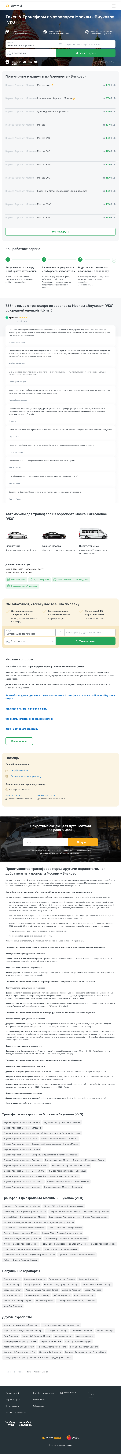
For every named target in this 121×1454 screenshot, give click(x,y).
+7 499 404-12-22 (46, 795)
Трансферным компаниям (43, 1393)
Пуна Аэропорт (11, 1336)
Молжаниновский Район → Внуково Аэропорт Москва (29, 1254)
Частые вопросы (12, 1406)
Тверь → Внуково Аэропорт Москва (65, 1227)
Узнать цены (86, 53)
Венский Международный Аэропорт (61, 1284)
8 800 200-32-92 (14, 795)
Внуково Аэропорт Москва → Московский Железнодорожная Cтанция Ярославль (42, 1133)
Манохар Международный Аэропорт (21, 1325)
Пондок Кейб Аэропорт (50, 1352)
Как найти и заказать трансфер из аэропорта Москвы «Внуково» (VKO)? (45, 666)
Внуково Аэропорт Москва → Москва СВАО (24, 1171)
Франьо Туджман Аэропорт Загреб (41, 1290)
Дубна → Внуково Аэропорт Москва (20, 1260)
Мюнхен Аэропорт (12, 1295)
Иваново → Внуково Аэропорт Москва (22, 1206)
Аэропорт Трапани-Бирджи (78, 1341)
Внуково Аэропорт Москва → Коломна (59, 1138)
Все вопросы (19, 741)
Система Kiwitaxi (12, 1393)
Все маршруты (60, 231)
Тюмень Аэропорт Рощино (62, 1279)
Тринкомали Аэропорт (82, 1330)
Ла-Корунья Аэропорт (57, 1330)
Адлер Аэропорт (32, 1284)
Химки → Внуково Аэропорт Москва (21, 1244)
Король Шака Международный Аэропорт (23, 1330)
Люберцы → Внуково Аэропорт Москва (22, 1238)
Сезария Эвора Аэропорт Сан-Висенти (61, 1325)
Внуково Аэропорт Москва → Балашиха (22, 1127)
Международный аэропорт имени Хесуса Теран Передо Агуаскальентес (38, 1357)
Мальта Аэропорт (12, 1284)
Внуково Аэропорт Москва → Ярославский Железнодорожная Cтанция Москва (41, 1144)
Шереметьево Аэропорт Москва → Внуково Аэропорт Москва (78, 1217)
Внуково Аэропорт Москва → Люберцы (67, 1171)
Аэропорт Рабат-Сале (51, 1341)
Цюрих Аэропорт (93, 1290)
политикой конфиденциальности (67, 853)
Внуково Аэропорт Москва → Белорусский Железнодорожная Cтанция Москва (41, 1176)
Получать (83, 842)
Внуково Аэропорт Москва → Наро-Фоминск (68, 1181)
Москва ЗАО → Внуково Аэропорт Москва (62, 1233)
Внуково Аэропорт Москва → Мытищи (22, 1187)
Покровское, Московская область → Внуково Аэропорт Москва (79, 1211)
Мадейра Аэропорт (13, 1306)
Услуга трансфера (13, 1399)
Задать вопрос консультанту (26, 776)
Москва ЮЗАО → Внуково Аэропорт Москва (24, 1217)
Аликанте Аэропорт (71, 1290)
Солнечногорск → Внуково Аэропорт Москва (66, 1238)
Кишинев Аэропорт (88, 1279)
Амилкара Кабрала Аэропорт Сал (19, 1352)
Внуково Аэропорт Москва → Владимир (63, 1187)
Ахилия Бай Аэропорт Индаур (36, 1336)
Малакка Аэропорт (63, 1336)
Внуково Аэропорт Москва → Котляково (71, 1165)
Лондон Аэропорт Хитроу (37, 1295)
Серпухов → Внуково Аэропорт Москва (22, 1249)
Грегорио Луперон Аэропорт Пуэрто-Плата (85, 1352)
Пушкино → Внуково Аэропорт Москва (77, 1254)
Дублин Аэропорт (61, 1295)
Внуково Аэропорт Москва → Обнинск (22, 1122)
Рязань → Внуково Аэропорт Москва (21, 1233)
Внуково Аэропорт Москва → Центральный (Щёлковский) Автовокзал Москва (40, 1154)
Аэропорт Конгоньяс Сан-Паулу (19, 1346)
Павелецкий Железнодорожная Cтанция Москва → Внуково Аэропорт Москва (79, 1244)
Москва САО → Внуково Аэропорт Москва (63, 1206)
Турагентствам (39, 1399)
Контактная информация (16, 1412)
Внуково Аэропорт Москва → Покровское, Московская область (74, 1160)
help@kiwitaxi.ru (19, 770)
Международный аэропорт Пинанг (20, 1341)
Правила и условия (64, 1445)
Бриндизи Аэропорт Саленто (84, 1346)
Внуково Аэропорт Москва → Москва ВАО (23, 1181)
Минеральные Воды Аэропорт (96, 1284)
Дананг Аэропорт (12, 1279)
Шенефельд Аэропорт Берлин (18, 1300)
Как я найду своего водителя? (22, 729)
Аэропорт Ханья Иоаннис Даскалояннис (76, 1300)
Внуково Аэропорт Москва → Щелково (62, 1122)
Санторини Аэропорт (84, 1295)
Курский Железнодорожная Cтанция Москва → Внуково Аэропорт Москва (39, 1222)
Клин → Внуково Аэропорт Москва (61, 1249)
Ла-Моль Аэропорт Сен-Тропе (52, 1346)
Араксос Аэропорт (85, 1336)
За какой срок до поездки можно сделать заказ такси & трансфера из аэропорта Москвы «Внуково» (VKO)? (60, 697)
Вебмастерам (38, 1406)
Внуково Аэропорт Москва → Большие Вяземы (26, 1165)
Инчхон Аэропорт (44, 1300)
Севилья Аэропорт (12, 1290)
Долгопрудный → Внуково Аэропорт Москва (25, 1211)
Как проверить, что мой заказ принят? (26, 708)
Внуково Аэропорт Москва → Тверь (20, 1138)
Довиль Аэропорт (105, 1330)
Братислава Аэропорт (34, 1279)
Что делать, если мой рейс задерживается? (29, 719)
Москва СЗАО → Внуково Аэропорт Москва (24, 1227)
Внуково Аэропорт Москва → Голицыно (22, 1160)
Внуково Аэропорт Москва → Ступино (22, 1149)
